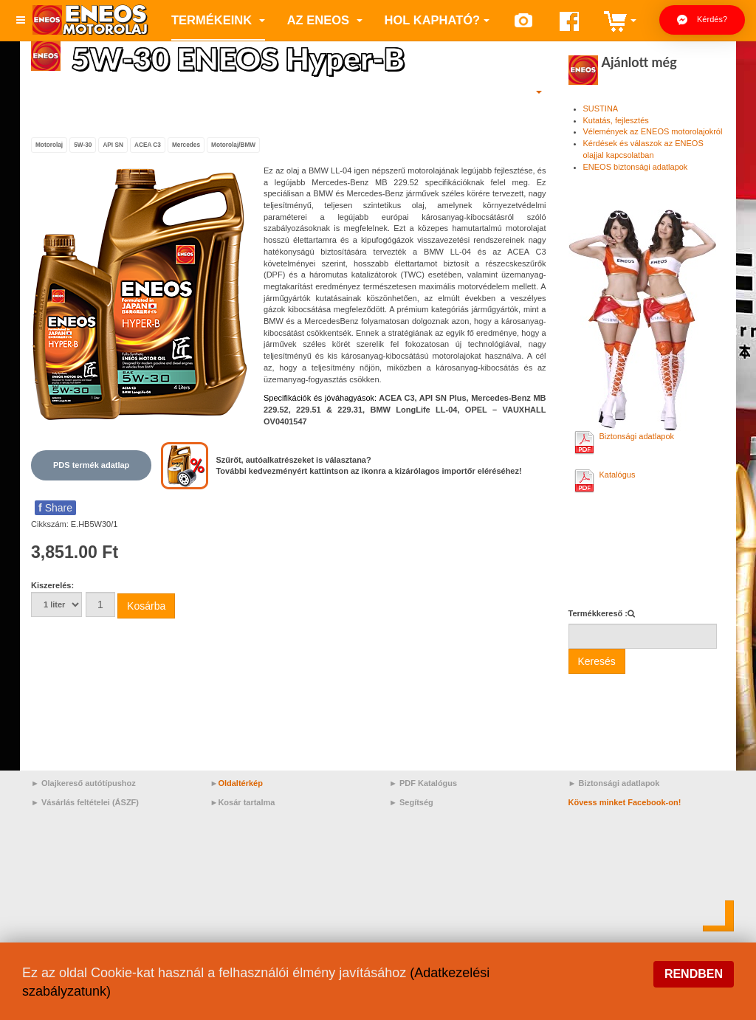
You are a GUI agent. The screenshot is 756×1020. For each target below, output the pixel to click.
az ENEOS (324, 20)
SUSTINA (601, 108)
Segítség (416, 802)
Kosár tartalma (246, 802)
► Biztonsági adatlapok (614, 783)
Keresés (597, 661)
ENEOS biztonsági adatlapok (635, 166)
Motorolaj (49, 145)
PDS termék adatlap (91, 465)
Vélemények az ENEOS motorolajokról (653, 131)
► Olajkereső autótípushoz (83, 783)
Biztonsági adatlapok (637, 436)
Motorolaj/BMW (233, 145)
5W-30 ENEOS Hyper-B (238, 58)
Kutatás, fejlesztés (616, 120)
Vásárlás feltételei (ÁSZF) (90, 802)
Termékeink (218, 20)
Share (55, 508)
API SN (113, 145)
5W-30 (83, 145)
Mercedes (186, 145)
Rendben (693, 974)
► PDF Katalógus (423, 783)
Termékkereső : (598, 613)
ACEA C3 (147, 145)
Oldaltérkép (240, 783)
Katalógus (617, 474)
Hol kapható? (437, 20)
